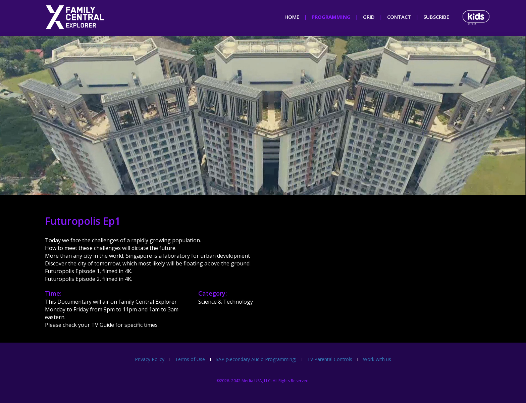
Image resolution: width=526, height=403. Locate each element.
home (291, 16)
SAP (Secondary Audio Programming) (256, 359)
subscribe (436, 16)
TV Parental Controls (329, 359)
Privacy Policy (149, 359)
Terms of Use (190, 359)
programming (331, 16)
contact (399, 16)
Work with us (377, 359)
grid (369, 16)
